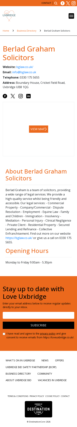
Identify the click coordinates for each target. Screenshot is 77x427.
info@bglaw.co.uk (24, 72)
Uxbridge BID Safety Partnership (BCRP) (31, 367)
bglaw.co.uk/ (24, 67)
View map (37, 129)
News (45, 360)
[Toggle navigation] (71, 16)
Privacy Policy (37, 396)
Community (44, 373)
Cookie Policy (52, 396)
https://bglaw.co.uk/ (18, 238)
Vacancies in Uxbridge (52, 380)
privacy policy (47, 333)
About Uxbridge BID (18, 380)
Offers (59, 360)
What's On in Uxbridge (20, 360)
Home (6, 30)
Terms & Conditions (18, 396)
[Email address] (38, 315)
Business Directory (27, 30)
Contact (46, 3)
